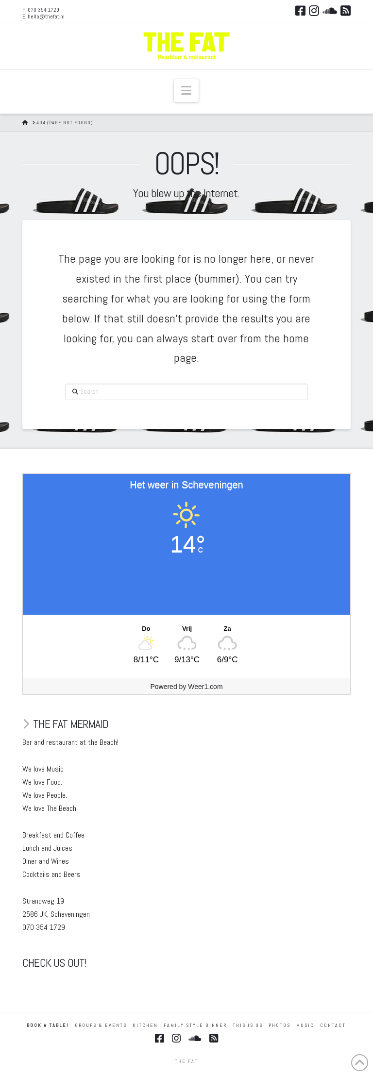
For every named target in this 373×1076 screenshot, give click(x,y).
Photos (279, 1025)
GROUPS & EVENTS (101, 1025)
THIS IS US (248, 1025)
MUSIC (305, 1025)
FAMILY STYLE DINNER (195, 1025)
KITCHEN (145, 1025)
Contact (333, 1025)
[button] (186, 90)
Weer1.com (205, 686)
